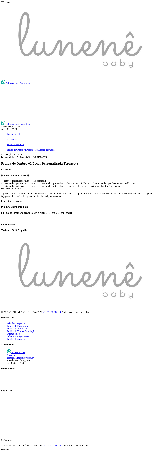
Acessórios (12, 139)
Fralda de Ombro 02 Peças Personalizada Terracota (30, 149)
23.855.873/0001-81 (52, 312)
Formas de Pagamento (17, 326)
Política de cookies (16, 339)
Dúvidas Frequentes (16, 323)
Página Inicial (13, 134)
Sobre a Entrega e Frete (18, 336)
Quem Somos (13, 334)
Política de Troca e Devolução (21, 331)
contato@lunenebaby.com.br (20, 358)
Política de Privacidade (18, 328)
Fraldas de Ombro (15, 144)
